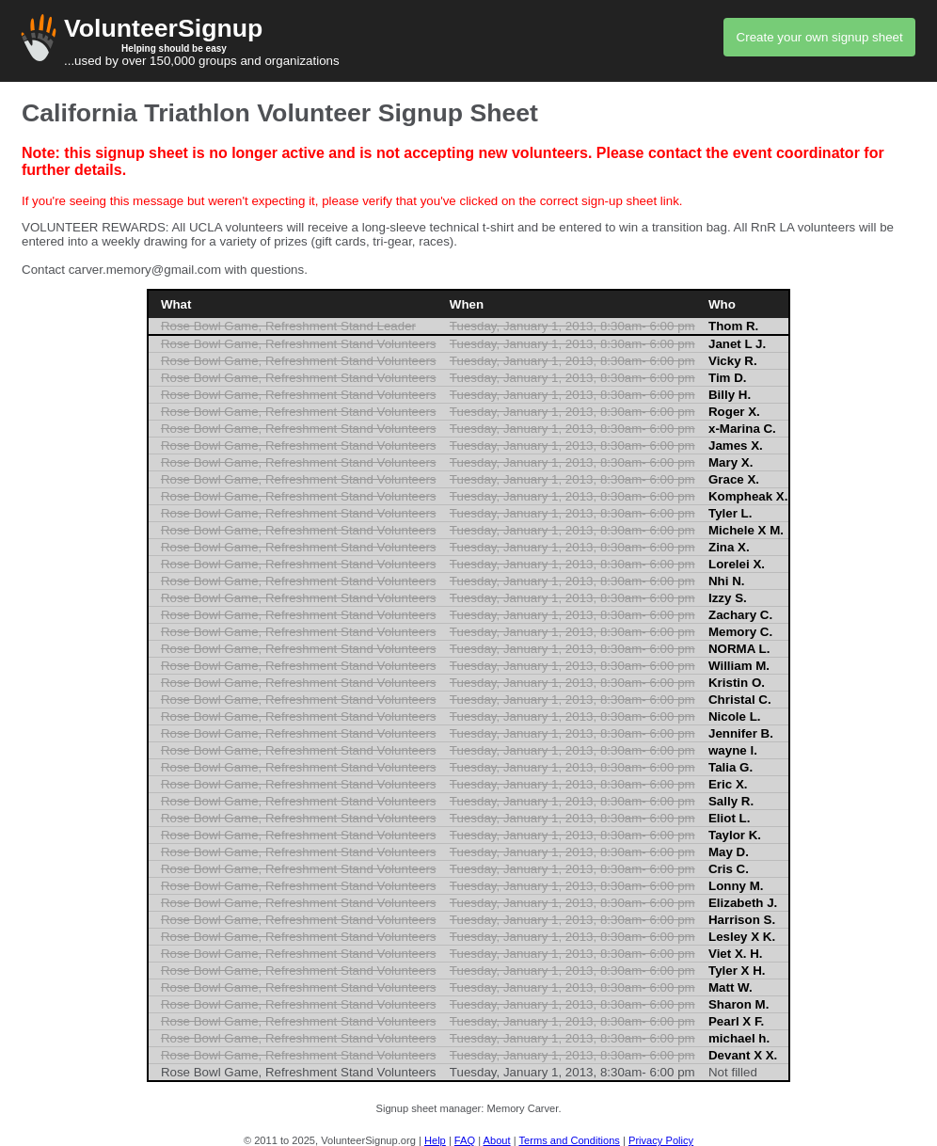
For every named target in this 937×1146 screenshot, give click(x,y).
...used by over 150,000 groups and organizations (468, 41)
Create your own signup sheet (820, 37)
